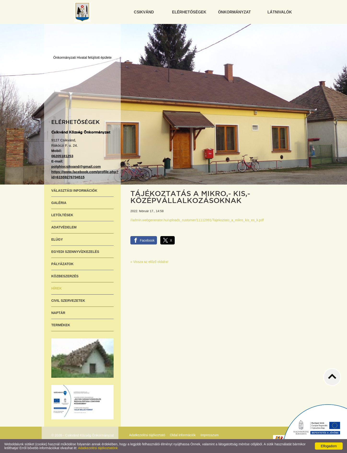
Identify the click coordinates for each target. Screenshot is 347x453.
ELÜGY (57, 239)
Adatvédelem (64, 227)
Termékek (60, 325)
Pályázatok (62, 264)
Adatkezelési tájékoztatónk (98, 448)
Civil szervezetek (68, 300)
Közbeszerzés (65, 276)
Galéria (58, 203)
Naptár (58, 313)
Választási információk (74, 190)
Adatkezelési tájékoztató (147, 435)
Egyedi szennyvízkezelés (75, 252)
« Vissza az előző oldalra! (149, 262)
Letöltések (62, 215)
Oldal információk (183, 435)
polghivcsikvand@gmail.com (76, 166)
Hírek (56, 288)
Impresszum (209, 435)
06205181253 (62, 156)
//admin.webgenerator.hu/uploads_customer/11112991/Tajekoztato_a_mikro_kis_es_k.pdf (197, 220)
